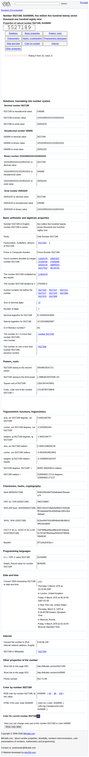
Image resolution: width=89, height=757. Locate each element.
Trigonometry (13, 38)
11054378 (42, 258)
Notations (13, 33)
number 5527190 (46, 334)
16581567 (54, 258)
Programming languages (55, 38)
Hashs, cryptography (32, 38)
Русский (84, 3)
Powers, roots (55, 33)
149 (60, 693)
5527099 (64, 293)
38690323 (54, 265)
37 (39, 303)
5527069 (53, 296)
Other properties (13, 49)
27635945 (54, 262)
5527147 (53, 290)
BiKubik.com (29, 733)
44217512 (42, 268)
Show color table (13, 727)
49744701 (54, 268)
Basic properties (32, 33)
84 (50, 693)
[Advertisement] (25, 77)
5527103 (53, 293)
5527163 (42, 290)
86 (55, 693)
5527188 (42, 347)
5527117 (42, 293)
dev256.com (30, 752)
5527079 (42, 296)
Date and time (13, 43)
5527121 (64, 290)
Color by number (32, 43)
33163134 (42, 265)
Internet (55, 43)
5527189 (42, 243)
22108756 (42, 262)
